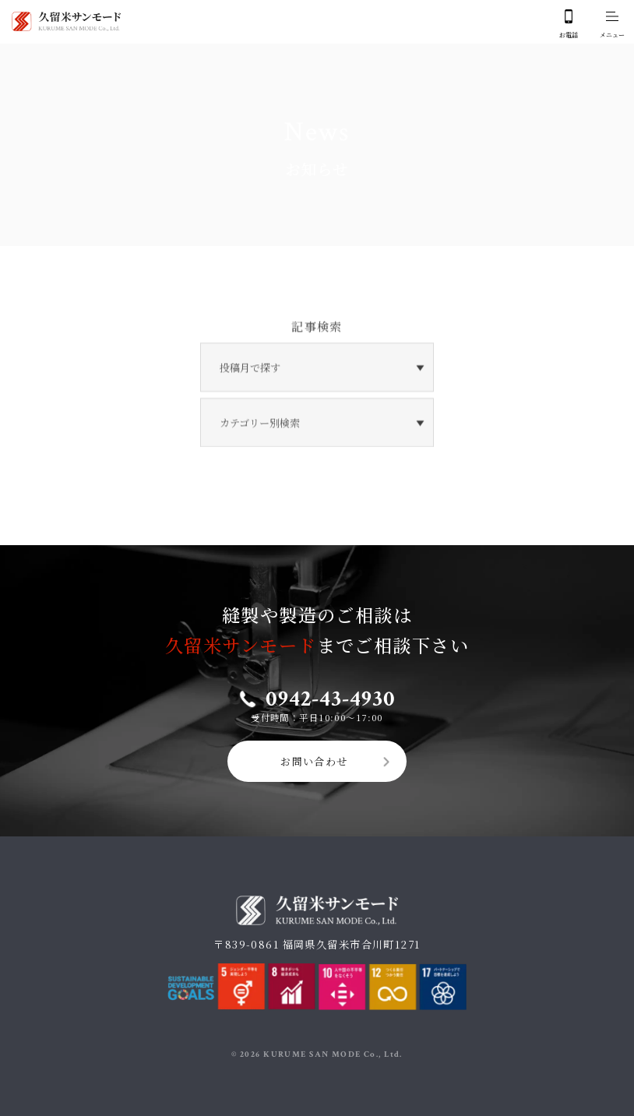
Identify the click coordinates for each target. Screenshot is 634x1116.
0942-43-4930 (330, 692)
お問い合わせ (314, 755)
